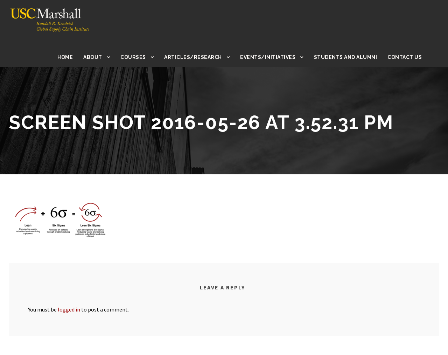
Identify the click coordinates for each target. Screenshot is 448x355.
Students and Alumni (347, 57)
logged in (72, 310)
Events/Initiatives (272, 57)
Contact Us (405, 57)
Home (72, 57)
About (99, 57)
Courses (140, 57)
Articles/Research (199, 57)
